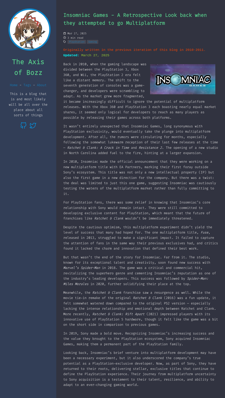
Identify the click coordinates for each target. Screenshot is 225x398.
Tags (27, 85)
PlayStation (77, 41)
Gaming (92, 41)
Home (14, 85)
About (42, 85)
